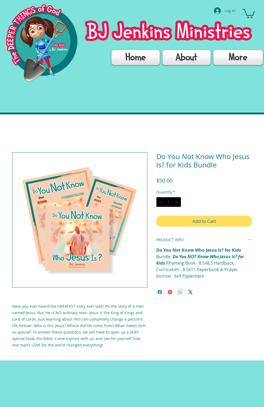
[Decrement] (160, 202)
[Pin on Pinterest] (170, 292)
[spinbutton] (168, 202)
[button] (248, 13)
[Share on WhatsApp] (180, 292)
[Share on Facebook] (160, 292)
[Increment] (176, 202)
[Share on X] (190, 292)
